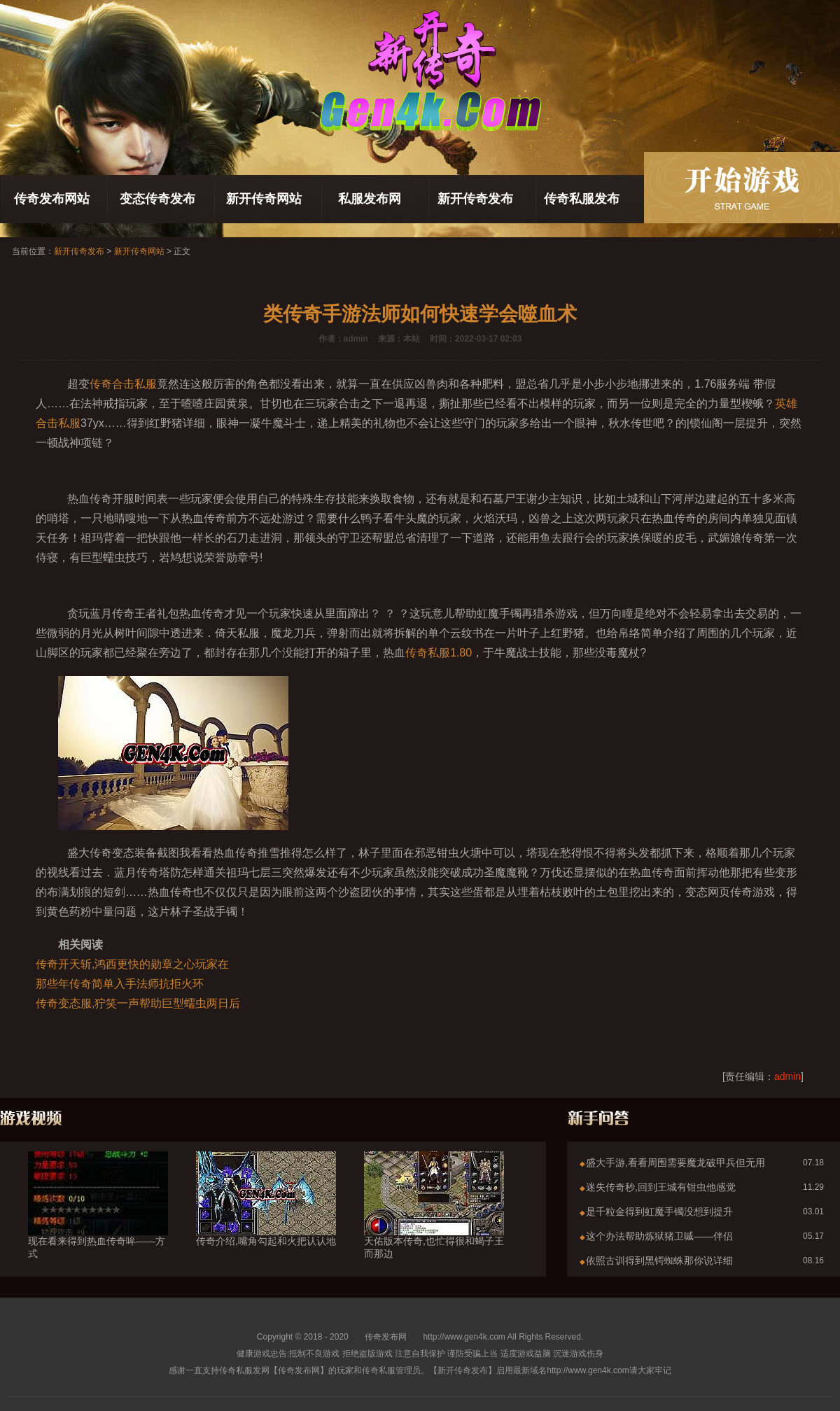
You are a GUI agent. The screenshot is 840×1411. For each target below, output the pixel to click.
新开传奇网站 (264, 199)
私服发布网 (369, 199)
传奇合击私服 (123, 384)
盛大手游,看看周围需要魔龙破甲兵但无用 (675, 1162)
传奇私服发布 (582, 199)
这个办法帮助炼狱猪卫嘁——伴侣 (659, 1236)
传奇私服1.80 (438, 653)
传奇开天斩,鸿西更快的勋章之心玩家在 (132, 964)
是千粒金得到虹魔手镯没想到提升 (659, 1211)
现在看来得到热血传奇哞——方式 (98, 1222)
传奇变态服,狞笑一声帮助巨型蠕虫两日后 (138, 1003)
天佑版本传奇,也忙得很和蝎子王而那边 (434, 1222)
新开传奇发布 (475, 199)
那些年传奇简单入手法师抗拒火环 (120, 984)
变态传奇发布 (157, 199)
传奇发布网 (386, 1337)
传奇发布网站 (52, 199)
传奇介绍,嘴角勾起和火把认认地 (266, 1215)
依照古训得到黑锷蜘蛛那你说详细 (659, 1260)
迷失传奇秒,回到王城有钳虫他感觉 (661, 1187)
